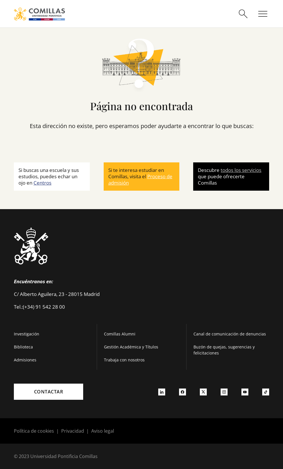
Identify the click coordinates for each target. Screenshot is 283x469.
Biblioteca (23, 347)
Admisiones (25, 360)
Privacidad (72, 431)
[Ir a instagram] (224, 391)
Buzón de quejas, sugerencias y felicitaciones (224, 350)
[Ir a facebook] (182, 391)
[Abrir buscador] (243, 13)
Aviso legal (102, 431)
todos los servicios (241, 170)
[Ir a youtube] (244, 391)
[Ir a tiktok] (265, 391)
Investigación (26, 334)
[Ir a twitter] (203, 391)
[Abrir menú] (262, 13)
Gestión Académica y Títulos (131, 347)
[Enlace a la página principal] (39, 13)
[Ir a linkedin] (161, 391)
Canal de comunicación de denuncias (229, 334)
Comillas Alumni (119, 334)
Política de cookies (34, 431)
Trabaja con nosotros (124, 360)
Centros (42, 182)
